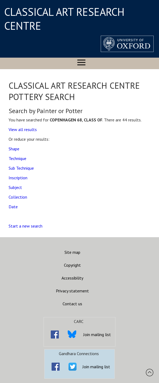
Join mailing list (97, 334)
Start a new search (25, 226)
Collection (18, 197)
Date (13, 206)
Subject (15, 187)
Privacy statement (72, 290)
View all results (23, 129)
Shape (14, 148)
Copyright (72, 265)
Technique (17, 158)
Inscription (18, 177)
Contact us (72, 303)
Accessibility (72, 278)
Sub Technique (21, 168)
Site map (72, 252)
